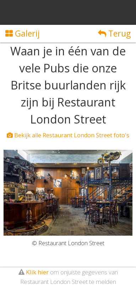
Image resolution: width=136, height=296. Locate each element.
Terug (114, 33)
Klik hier (37, 272)
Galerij (22, 33)
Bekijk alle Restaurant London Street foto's (68, 135)
